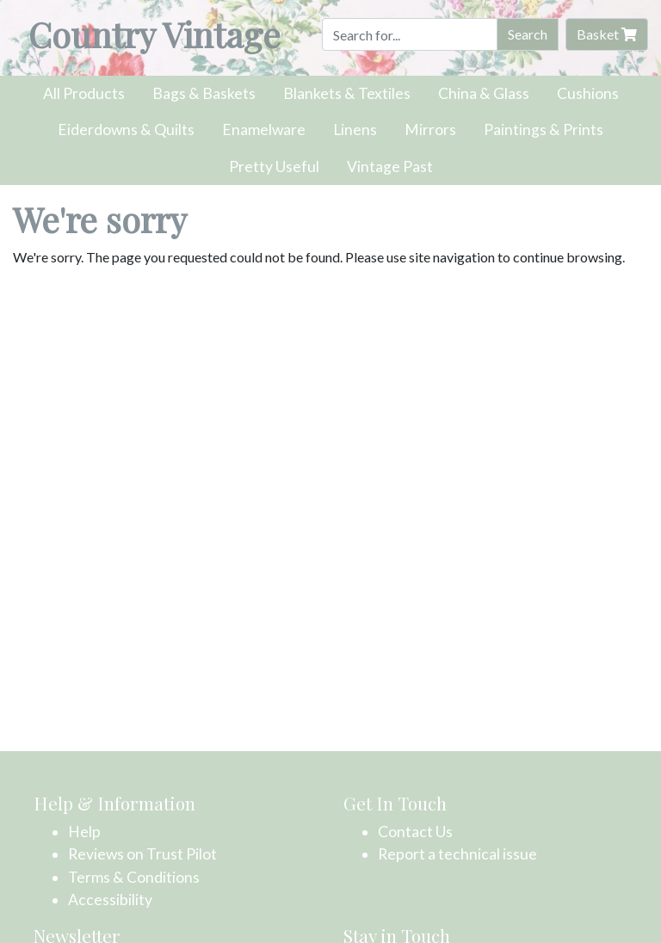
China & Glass (483, 93)
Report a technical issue (457, 854)
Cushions (588, 93)
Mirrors (430, 129)
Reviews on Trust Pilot (142, 854)
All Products (84, 93)
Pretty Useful (274, 166)
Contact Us (415, 832)
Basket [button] (607, 34)
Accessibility (110, 900)
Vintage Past (390, 166)
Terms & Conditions (134, 877)
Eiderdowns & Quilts (126, 129)
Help (84, 832)
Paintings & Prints (543, 129)
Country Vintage (154, 34)
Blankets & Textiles (347, 93)
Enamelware (264, 129)
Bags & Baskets (204, 93)
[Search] (409, 34)
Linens (355, 129)
